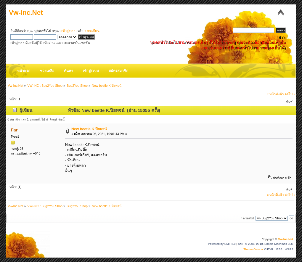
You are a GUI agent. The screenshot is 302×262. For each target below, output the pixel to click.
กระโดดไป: (248, 218)
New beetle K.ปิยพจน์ (89, 129)
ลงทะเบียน (91, 31)
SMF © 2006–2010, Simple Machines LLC (265, 243)
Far (14, 129)
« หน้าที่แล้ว (275, 94)
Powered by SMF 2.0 (221, 243)
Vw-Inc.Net (26, 12)
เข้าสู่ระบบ (68, 31)
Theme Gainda (253, 249)
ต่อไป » (290, 94)
